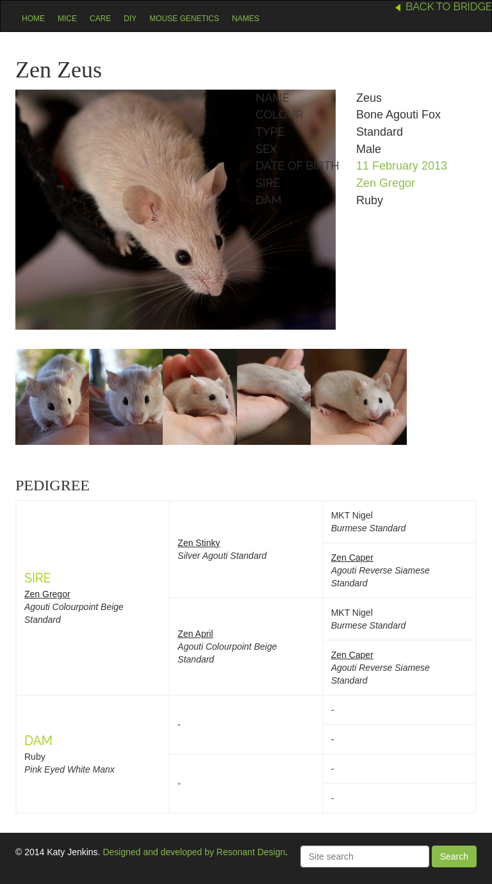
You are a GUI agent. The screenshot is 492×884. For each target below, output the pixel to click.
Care (100, 18)
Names (245, 18)
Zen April (195, 634)
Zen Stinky (198, 543)
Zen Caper (352, 557)
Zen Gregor (385, 183)
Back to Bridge (449, 6)
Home (33, 18)
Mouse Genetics (184, 18)
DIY (130, 18)
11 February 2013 (401, 165)
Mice (67, 18)
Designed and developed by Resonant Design (193, 852)
